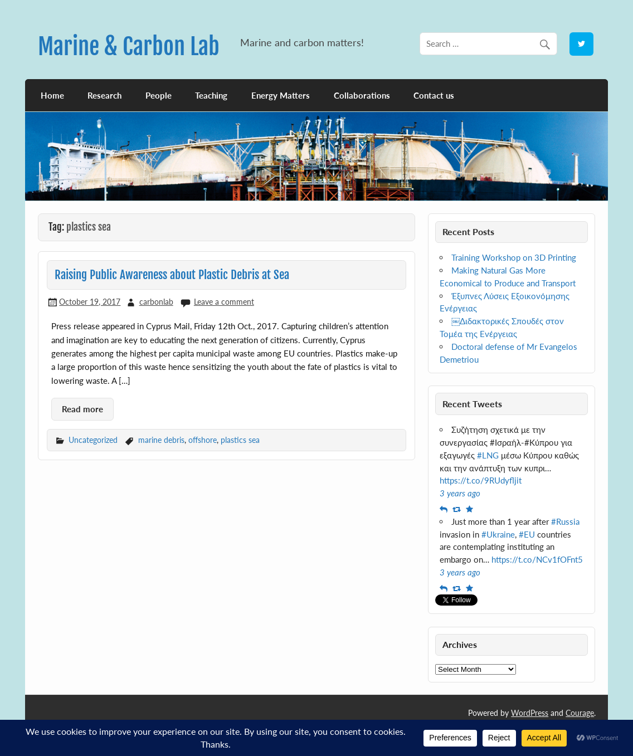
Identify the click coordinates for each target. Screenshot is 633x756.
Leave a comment (224, 301)
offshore (202, 440)
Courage (580, 713)
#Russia (565, 521)
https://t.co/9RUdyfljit (481, 480)
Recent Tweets (472, 403)
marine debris (161, 440)
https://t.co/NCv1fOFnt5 (537, 559)
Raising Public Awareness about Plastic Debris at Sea (172, 274)
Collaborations (362, 95)
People (158, 95)
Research (104, 95)
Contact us (433, 95)
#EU (527, 534)
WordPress (529, 713)
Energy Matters (280, 95)
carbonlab (156, 301)
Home (52, 95)
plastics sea (240, 440)
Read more (82, 409)
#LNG (488, 455)
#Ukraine (498, 534)
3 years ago (460, 493)
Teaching (211, 95)
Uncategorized (93, 440)
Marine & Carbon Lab (129, 46)
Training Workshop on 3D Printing (513, 257)
